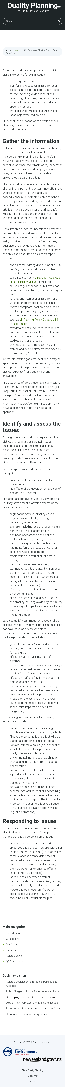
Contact (32, 1081)
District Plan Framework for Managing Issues (32, 1002)
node (16, 50)
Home (7, 50)
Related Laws (14, 955)
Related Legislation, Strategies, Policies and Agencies (31, 983)
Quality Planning (32, 5)
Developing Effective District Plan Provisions (32, 997)
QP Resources (14, 961)
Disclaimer (32, 1076)
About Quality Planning (32, 1070)
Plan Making (13, 933)
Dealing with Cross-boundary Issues (27, 1014)
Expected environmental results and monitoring (33, 1008)
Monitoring (12, 944)
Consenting (12, 938)
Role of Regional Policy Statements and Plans (32, 991)
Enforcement (13, 950)
